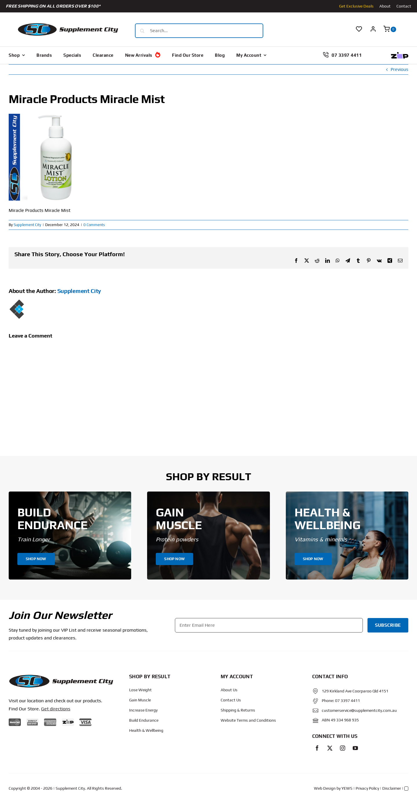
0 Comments (94, 225)
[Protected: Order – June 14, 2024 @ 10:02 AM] (61, 676)
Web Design (325, 788)
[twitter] (330, 748)
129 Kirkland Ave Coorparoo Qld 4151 (355, 691)
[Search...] (199, 30)
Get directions (55, 709)
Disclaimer (391, 788)
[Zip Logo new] (399, 54)
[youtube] (355, 748)
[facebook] (317, 748)
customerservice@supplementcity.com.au (359, 710)
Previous (399, 69)
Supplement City (27, 225)
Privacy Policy (367, 788)
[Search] (142, 30)
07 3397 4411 (347, 700)
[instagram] (343, 748)
